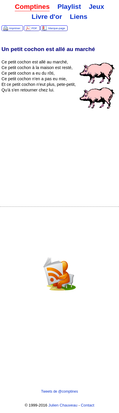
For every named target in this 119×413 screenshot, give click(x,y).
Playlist (69, 6)
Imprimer (14, 28)
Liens (78, 16)
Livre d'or (47, 16)
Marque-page (56, 28)
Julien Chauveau (62, 405)
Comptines (32, 6)
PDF (34, 28)
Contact (87, 405)
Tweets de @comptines (59, 391)
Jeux (96, 6)
